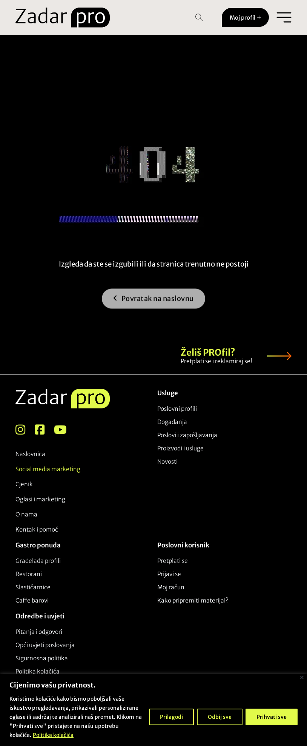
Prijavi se (169, 574)
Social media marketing (47, 469)
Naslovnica (30, 454)
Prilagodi (171, 717)
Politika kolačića (53, 735)
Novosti (167, 461)
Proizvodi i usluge (180, 448)
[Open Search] (199, 17)
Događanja (172, 421)
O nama (26, 514)
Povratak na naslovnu (153, 302)
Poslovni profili (177, 408)
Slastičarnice (33, 587)
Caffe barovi (32, 600)
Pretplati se (172, 560)
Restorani (28, 574)
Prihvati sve (271, 717)
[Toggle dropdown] (259, 17)
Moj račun (170, 587)
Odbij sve (220, 717)
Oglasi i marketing (40, 499)
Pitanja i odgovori (38, 631)
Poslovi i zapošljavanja (187, 435)
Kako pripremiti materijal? (193, 600)
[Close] (302, 677)
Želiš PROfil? (208, 352)
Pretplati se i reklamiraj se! (216, 361)
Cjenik (24, 484)
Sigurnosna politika (41, 658)
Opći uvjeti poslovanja (45, 645)
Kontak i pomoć (36, 529)
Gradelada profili (38, 560)
